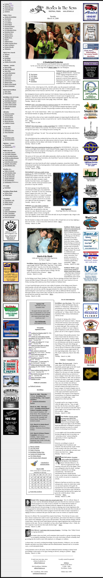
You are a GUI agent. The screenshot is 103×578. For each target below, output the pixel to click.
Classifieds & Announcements (44, 463)
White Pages (8, 195)
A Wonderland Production (53, 62)
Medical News (9, 36)
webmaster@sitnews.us (39, 573)
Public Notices (9, 202)
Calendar (7, 209)
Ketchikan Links (9, 138)
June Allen (8, 71)
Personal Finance (9, 26)
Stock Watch (8, 24)
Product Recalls (9, 47)
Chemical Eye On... (10, 80)
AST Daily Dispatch (10, 154)
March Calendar (35, 446)
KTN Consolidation (10, 211)
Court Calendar (9, 160)
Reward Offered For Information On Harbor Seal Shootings (72, 228)
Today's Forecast (9, 171)
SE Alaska (8, 60)
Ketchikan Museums (10, 101)
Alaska (7, 56)
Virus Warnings (9, 132)
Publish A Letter (36, 379)
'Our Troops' (91, 365)
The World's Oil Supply (37, 374)
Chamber (7, 108)
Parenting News (9, 32)
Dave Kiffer (8, 67)
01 (41, 477)
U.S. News (8, 20)
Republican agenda (36, 358)
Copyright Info (9, 9)
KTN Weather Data (10, 173)
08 (41, 480)
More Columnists (10, 86)
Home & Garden (9, 113)
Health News (8, 37)
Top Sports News (9, 139)
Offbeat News (9, 41)
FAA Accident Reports (11, 156)
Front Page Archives (36, 491)
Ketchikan (7, 58)
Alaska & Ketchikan (10, 17)
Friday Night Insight (10, 104)
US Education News (10, 30)
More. (64, 495)
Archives (7, 11)
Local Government (10, 215)
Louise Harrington (10, 73)
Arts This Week (9, 99)
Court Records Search (11, 162)
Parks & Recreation (10, 106)
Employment (8, 204)
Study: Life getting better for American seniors (44, 105)
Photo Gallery (53, 67)
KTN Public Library (10, 102)
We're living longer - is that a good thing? (43, 126)
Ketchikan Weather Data (37, 452)
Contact (7, 4)
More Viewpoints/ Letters (38, 377)
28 (38, 477)
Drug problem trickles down (39, 370)
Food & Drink (9, 115)
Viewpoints (8, 145)
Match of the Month (10, 84)
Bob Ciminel (8, 75)
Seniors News (9, 34)
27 (35, 477)
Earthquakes (8, 182)
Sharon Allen (8, 82)
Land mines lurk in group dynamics (50, 530)
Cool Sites (8, 128)
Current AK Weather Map (37, 454)
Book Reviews (9, 119)
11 (50, 480)
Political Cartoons (35, 386)
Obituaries (8, 49)
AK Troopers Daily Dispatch (38, 458)
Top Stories (8, 19)
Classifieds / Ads (9, 200)
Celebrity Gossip (9, 123)
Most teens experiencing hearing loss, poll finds (45, 147)
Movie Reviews (9, 121)
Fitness (7, 39)
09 (44, 480)
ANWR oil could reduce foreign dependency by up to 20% (39, 337)
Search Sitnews (9, 8)
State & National (9, 217)
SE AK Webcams (10, 176)
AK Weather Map (10, 175)
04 (50, 477)
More (65, 99)
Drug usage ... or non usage (39, 361)
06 (35, 480)
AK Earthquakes (9, 180)
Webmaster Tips (9, 130)
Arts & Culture (9, 117)
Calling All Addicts (36, 342)
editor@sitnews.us (39, 563)
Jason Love (8, 77)
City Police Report (10, 152)
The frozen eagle (67, 363)
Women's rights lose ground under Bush (51, 500)
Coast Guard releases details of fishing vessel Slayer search (72, 269)
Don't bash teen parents (38, 354)
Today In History (9, 45)
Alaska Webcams (9, 178)
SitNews (7, 54)
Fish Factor (8, 78)
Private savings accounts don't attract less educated (69, 418)
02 (44, 477)
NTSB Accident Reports (11, 158)
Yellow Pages (8, 193)
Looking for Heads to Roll (38, 333)
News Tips (8, 6)
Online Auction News (11, 43)
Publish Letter (9, 147)
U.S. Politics (8, 22)
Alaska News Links (10, 62)
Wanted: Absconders (10, 163)
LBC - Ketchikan (10, 213)
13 (35, 482)
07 (38, 480)
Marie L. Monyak (10, 69)
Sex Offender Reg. (10, 165)
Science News (9, 28)
